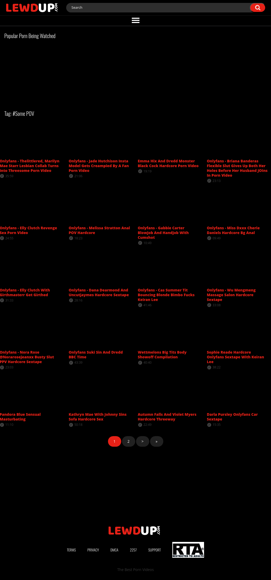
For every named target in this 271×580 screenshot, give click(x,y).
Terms (71, 549)
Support (154, 549)
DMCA (114, 549)
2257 (133, 549)
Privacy (93, 549)
